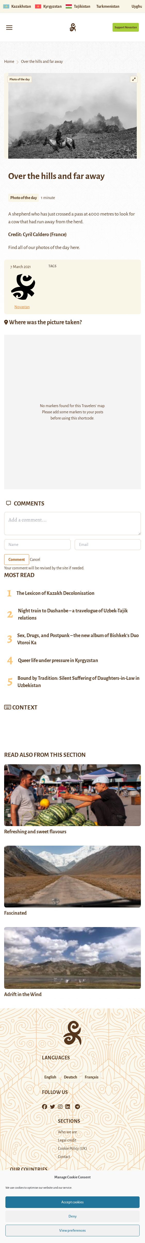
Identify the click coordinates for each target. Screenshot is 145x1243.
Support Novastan (126, 27)
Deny (73, 1216)
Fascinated (15, 913)
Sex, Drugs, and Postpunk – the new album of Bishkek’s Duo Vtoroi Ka (78, 639)
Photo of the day (20, 79)
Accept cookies (72, 1202)
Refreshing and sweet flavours (35, 831)
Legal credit (67, 1140)
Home (9, 61)
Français (91, 1077)
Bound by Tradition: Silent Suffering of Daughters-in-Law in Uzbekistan (79, 682)
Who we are (67, 1132)
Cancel (35, 560)
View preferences (72, 1230)
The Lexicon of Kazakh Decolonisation (55, 593)
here (74, 247)
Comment (16, 560)
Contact (64, 1157)
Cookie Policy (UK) (72, 1148)
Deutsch (70, 1077)
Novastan (22, 307)
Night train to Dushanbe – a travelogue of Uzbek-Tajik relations (73, 614)
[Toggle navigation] (9, 27)
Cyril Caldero (36, 234)
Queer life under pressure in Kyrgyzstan (58, 660)
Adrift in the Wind (23, 994)
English (50, 1077)
